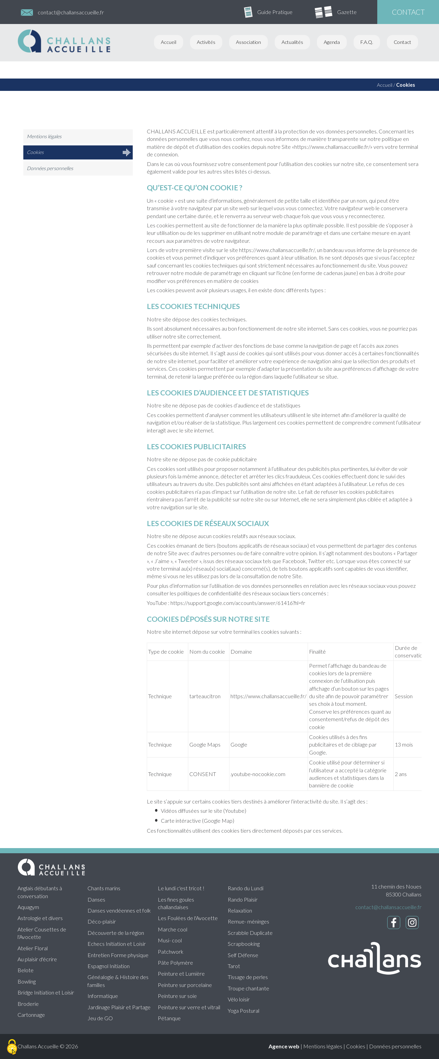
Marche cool (172, 929)
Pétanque (169, 1018)
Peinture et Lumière (181, 973)
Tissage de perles (248, 977)
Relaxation (240, 910)
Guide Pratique (275, 12)
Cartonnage (31, 1014)
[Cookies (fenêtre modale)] (12, 1047)
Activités (206, 42)
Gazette (347, 12)
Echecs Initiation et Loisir (116, 943)
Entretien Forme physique (118, 955)
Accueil (168, 42)
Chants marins (103, 888)
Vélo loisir (239, 999)
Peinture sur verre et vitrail (189, 1007)
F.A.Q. (366, 42)
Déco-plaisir (101, 921)
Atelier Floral (32, 948)
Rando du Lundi (245, 888)
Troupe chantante (248, 988)
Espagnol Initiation (108, 966)
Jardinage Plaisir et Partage (119, 1007)
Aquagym (28, 907)
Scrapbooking (244, 943)
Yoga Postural (243, 1010)
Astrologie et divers (40, 918)
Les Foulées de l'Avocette (188, 918)
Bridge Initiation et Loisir (45, 992)
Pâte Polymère (175, 962)
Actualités (292, 42)
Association (248, 42)
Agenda (332, 42)
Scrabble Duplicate (250, 932)
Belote (25, 970)
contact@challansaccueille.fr (71, 12)
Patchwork (170, 951)
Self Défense (243, 955)
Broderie (28, 1003)
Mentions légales (44, 136)
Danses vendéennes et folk (119, 910)
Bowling (26, 981)
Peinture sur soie (177, 995)
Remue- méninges (248, 921)
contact (408, 12)
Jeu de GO (100, 1018)
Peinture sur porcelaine (185, 984)
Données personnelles (50, 168)
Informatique (102, 995)
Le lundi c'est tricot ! (181, 888)
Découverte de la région (115, 932)
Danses (96, 899)
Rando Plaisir (243, 899)
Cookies (405, 85)
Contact (402, 42)
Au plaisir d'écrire (37, 959)
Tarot (234, 966)
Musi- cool (170, 940)
